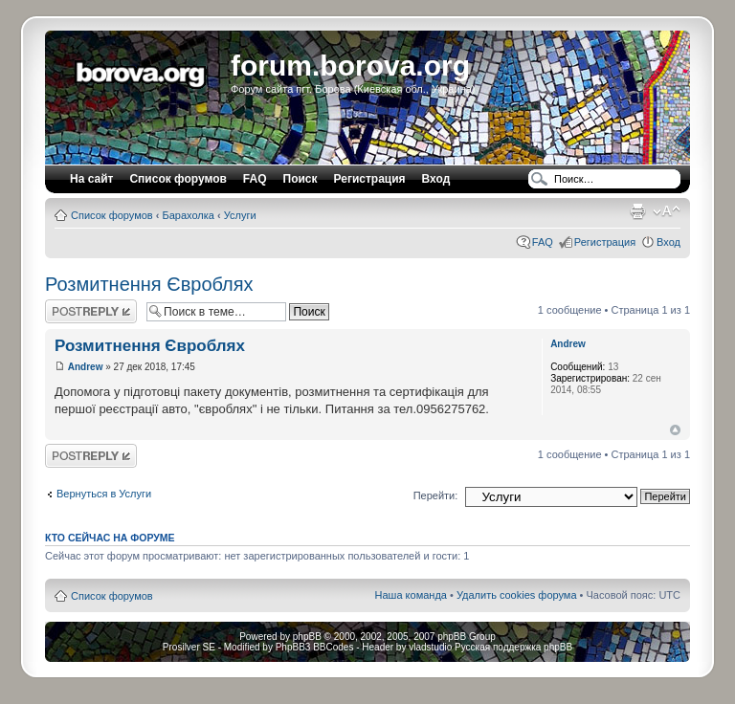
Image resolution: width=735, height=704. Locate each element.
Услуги (240, 215)
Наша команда (411, 595)
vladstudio (430, 647)
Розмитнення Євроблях (149, 284)
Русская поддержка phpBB (513, 647)
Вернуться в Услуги (103, 493)
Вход (668, 242)
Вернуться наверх (675, 430)
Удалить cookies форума (517, 595)
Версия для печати (637, 211)
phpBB (307, 636)
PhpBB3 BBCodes (315, 647)
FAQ (542, 242)
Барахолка (188, 215)
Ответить (91, 311)
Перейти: (435, 495)
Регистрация (370, 179)
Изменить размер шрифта (666, 211)
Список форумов (112, 215)
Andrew (85, 367)
